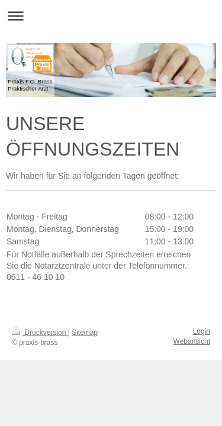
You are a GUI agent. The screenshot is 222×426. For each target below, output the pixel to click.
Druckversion (40, 332)
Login (201, 331)
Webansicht (191, 341)
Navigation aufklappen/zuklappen (111, 15)
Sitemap (85, 332)
